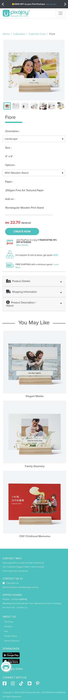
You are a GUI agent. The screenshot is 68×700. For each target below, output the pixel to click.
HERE (55, 255)
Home (6, 34)
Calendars (19, 34)
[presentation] (61, 69)
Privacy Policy (10, 636)
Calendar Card (37, 34)
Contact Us (22, 607)
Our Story (8, 621)
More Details (22, 245)
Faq (6, 631)
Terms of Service (11, 640)
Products (8, 626)
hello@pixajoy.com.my (28, 587)
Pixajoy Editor (13, 669)
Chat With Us (11, 583)
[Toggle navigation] (60, 13)
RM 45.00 (26, 223)
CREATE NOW (22, 231)
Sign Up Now (51, 4)
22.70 (15, 222)
